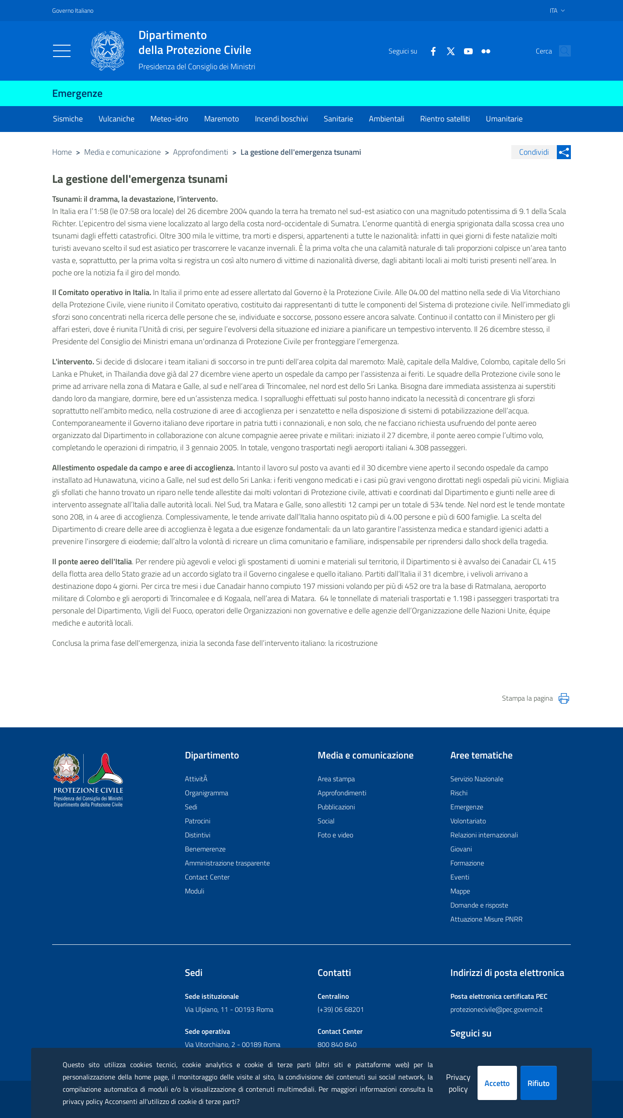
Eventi (459, 877)
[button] (560, 50)
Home (62, 152)
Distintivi (197, 835)
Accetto (497, 1083)
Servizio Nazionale (476, 778)
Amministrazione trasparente (227, 863)
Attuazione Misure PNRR (486, 919)
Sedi (191, 806)
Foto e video (335, 835)
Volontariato (468, 820)
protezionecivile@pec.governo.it (496, 1009)
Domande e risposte (479, 905)
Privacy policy (458, 1083)
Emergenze (77, 93)
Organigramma (206, 792)
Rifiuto (538, 1083)
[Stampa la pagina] (564, 698)
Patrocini (197, 820)
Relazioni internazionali (484, 835)
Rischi (458, 792)
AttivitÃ (197, 778)
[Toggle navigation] (61, 50)
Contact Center (207, 877)
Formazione (467, 863)
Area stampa (336, 778)
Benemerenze (205, 849)
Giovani (461, 849)
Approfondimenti (200, 152)
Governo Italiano (72, 10)
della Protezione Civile (196, 42)
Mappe (460, 891)
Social (326, 820)
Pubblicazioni (336, 806)
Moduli (194, 891)
